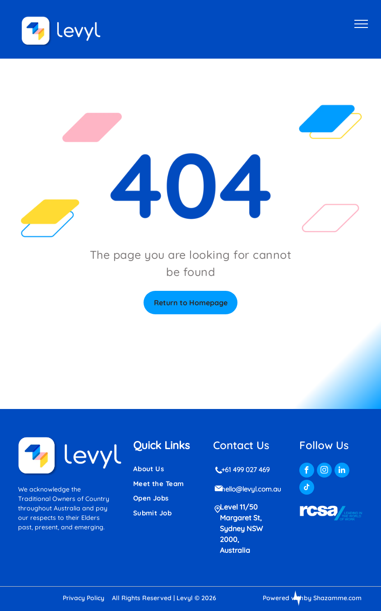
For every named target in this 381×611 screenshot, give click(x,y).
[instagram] (324, 471)
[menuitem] (165, 469)
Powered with (283, 598)
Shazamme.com (337, 598)
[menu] (361, 24)
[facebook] (306, 471)
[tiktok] (306, 488)
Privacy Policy (83, 598)
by (307, 598)
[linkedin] (342, 471)
